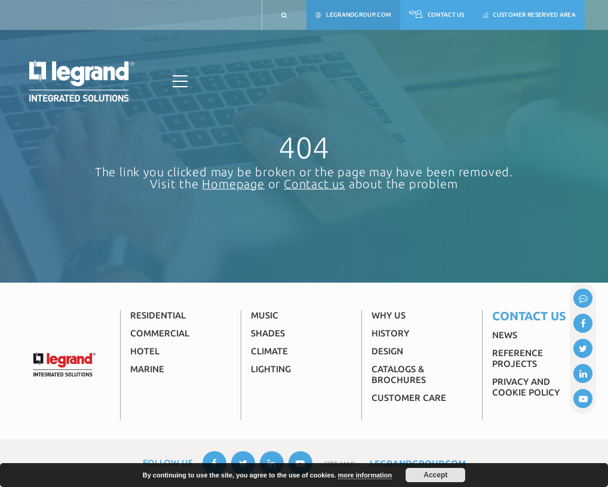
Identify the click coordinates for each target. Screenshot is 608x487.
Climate (269, 351)
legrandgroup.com (353, 15)
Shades (268, 333)
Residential (158, 315)
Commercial (159, 333)
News (504, 335)
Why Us (388, 315)
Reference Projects (517, 358)
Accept (435, 475)
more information (365, 475)
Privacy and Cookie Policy (526, 386)
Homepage (233, 184)
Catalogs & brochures (398, 374)
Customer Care (408, 398)
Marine (147, 369)
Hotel (144, 351)
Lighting (271, 369)
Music (264, 315)
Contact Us (437, 15)
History (390, 333)
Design (387, 351)
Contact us (314, 184)
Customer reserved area (529, 15)
